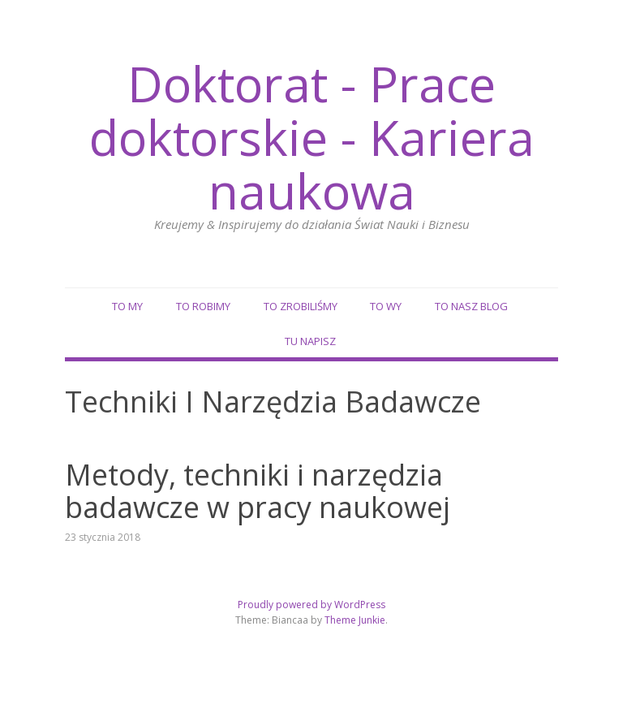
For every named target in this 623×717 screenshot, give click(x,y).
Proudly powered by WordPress (311, 604)
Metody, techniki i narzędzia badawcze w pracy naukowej (257, 491)
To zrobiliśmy (300, 306)
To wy (386, 306)
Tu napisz (310, 341)
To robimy (203, 306)
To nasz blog (471, 306)
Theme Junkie (354, 620)
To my (127, 306)
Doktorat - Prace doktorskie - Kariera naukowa (312, 137)
